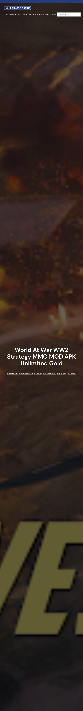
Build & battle (27, 373)
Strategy (62, 373)
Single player (50, 373)
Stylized (72, 373)
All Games (13, 373)
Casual (39, 373)
